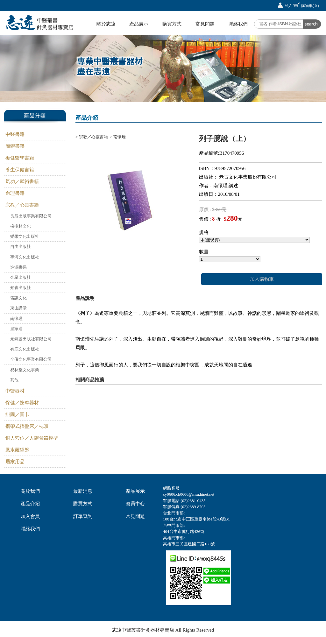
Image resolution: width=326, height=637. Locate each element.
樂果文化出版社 (24, 236)
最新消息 (82, 491)
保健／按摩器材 (22, 402)
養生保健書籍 (19, 169)
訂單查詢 (82, 516)
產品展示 (138, 23)
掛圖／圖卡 (17, 414)
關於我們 (30, 491)
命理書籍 (15, 193)
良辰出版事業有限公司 (31, 216)
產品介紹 (30, 503)
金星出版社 (20, 277)
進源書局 (18, 267)
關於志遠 (106, 23)
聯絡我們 (238, 23)
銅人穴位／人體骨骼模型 (31, 438)
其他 (14, 380)
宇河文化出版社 (24, 257)
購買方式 (171, 23)
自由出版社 (20, 246)
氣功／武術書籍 (22, 181)
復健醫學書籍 (19, 157)
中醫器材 (15, 390)
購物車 (310, 6)
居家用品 (15, 461)
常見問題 (205, 23)
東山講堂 (18, 308)
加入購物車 (262, 279)
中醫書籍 (15, 134)
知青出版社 (20, 287)
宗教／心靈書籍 (22, 205)
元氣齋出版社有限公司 (31, 338)
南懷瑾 (16, 318)
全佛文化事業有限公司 (31, 359)
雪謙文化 (18, 297)
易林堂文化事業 (24, 369)
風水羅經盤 (17, 449)
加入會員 (30, 516)
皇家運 (16, 328)
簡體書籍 (15, 146)
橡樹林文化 (20, 226)
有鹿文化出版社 (24, 349)
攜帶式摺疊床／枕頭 (26, 426)
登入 (288, 6)
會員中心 (135, 503)
